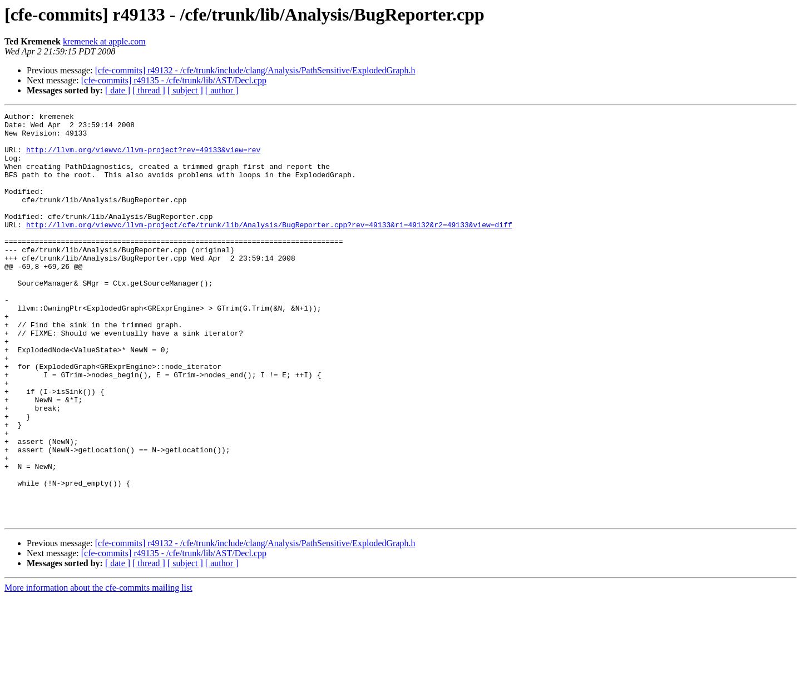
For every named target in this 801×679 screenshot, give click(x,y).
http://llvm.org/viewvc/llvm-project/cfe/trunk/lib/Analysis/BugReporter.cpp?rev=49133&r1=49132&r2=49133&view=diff (269, 248)
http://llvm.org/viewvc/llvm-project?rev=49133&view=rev (143, 158)
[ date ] (117, 90)
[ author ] (222, 90)
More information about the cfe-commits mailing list (98, 669)
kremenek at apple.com (104, 41)
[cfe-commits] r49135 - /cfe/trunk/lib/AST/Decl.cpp (173, 80)
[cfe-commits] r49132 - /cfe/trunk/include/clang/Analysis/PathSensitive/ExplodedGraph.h (255, 70)
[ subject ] (185, 90)
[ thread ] (148, 90)
